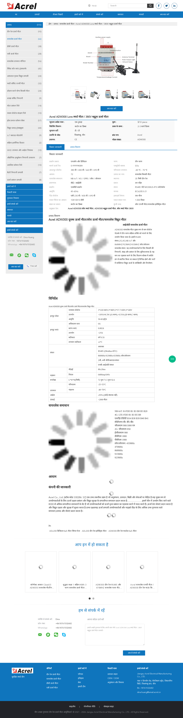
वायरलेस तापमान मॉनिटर (24, 61)
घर (16, 15)
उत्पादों (37, 15)
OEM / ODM (113, 678)
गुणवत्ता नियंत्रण (13, 198)
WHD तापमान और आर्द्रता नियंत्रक (24, 150)
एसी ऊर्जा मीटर (24, 53)
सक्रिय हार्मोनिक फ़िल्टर (24, 142)
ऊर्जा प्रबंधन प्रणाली (24, 180)
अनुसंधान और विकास (116, 682)
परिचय (80, 674)
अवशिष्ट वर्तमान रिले (24, 165)
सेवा (79, 682)
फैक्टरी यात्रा (11, 192)
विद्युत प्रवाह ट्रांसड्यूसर (24, 128)
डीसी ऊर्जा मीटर (24, 46)
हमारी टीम (81, 687)
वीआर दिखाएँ (58, 15)
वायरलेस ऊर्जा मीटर (24, 39)
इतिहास (80, 678)
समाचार (120, 15)
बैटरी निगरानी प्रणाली (24, 172)
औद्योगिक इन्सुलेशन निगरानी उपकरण (24, 157)
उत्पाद (24, 25)
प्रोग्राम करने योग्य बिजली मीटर (24, 91)
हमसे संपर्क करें (12, 204)
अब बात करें (164, 15)
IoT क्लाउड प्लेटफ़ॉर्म (24, 135)
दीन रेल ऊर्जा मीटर (24, 31)
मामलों (141, 15)
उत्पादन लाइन (113, 674)
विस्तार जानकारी (55, 147)
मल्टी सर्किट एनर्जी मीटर (24, 83)
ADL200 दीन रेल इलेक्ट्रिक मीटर (94, 531)
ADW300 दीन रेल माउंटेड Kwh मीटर (123, 531)
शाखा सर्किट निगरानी (24, 98)
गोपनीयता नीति (89, 707)
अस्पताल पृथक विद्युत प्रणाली (24, 76)
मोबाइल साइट (109, 707)
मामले (9, 216)
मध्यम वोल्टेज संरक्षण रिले (24, 113)
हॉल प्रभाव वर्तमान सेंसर (24, 120)
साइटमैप (72, 707)
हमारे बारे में (78, 15)
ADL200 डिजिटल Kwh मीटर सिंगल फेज (64, 531)
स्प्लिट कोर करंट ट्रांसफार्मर (24, 68)
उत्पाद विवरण (75, 147)
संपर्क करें (99, 15)
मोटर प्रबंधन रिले (24, 105)
